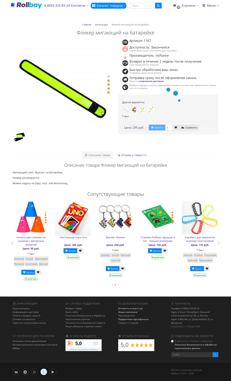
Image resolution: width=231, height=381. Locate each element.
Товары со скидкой (128, 322)
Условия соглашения (24, 319)
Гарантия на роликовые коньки (29, 322)
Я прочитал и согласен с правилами (194, 345)
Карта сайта (72, 312)
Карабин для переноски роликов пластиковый (203, 239)
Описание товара (97, 155)
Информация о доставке (26, 312)
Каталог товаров (108, 5)
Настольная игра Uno (76, 237)
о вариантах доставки (151, 81)
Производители (126, 315)
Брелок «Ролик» (118, 237)
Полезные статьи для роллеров (29, 341)
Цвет (126, 116)
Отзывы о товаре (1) (131, 155)
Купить (30, 272)
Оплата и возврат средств (26, 315)
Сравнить (189, 127)
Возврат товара (74, 308)
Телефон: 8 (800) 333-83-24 (185, 308)
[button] (185, 6)
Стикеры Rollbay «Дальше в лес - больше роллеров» (160, 239)
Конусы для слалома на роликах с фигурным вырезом (33, 241)
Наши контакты (21, 308)
